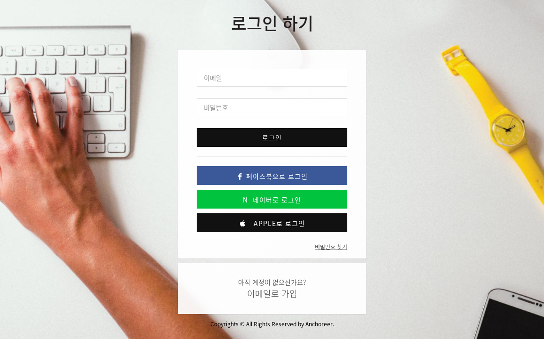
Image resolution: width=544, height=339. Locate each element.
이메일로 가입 (272, 293)
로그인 (272, 137)
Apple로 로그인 (272, 223)
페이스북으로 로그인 (272, 176)
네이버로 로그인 (272, 199)
